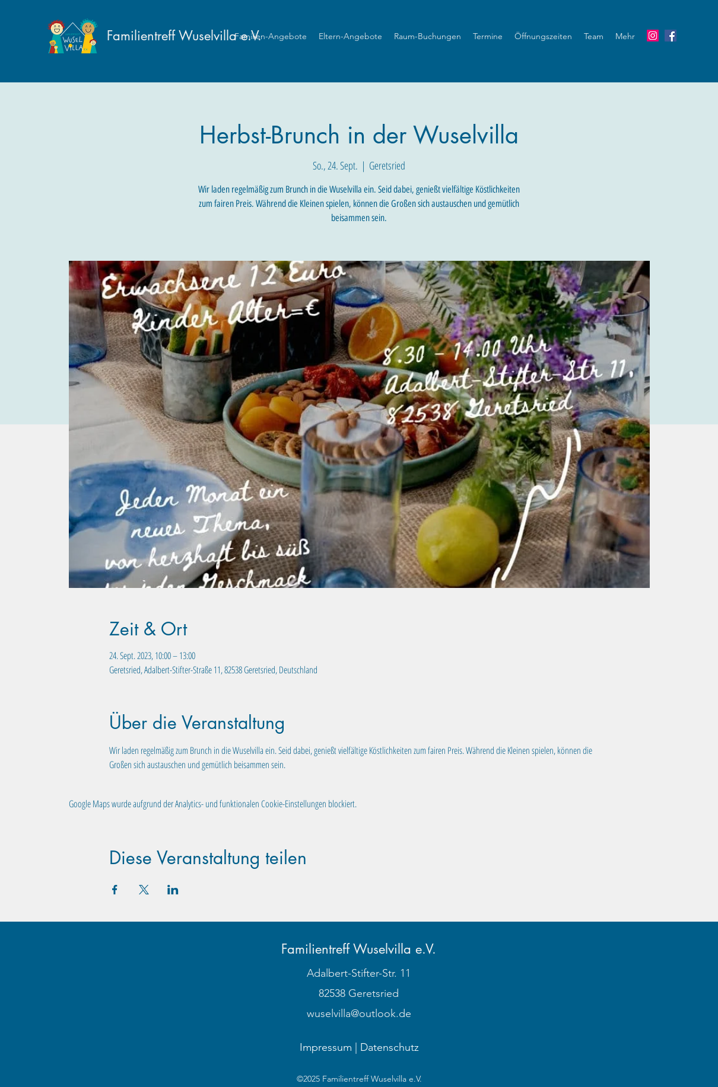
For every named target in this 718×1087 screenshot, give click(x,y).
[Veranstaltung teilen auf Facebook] (114, 889)
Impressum (326, 1047)
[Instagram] (653, 35)
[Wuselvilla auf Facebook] (670, 35)
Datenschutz (389, 1047)
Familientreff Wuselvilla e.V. (184, 35)
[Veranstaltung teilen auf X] (144, 889)
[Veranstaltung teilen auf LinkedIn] (173, 889)
